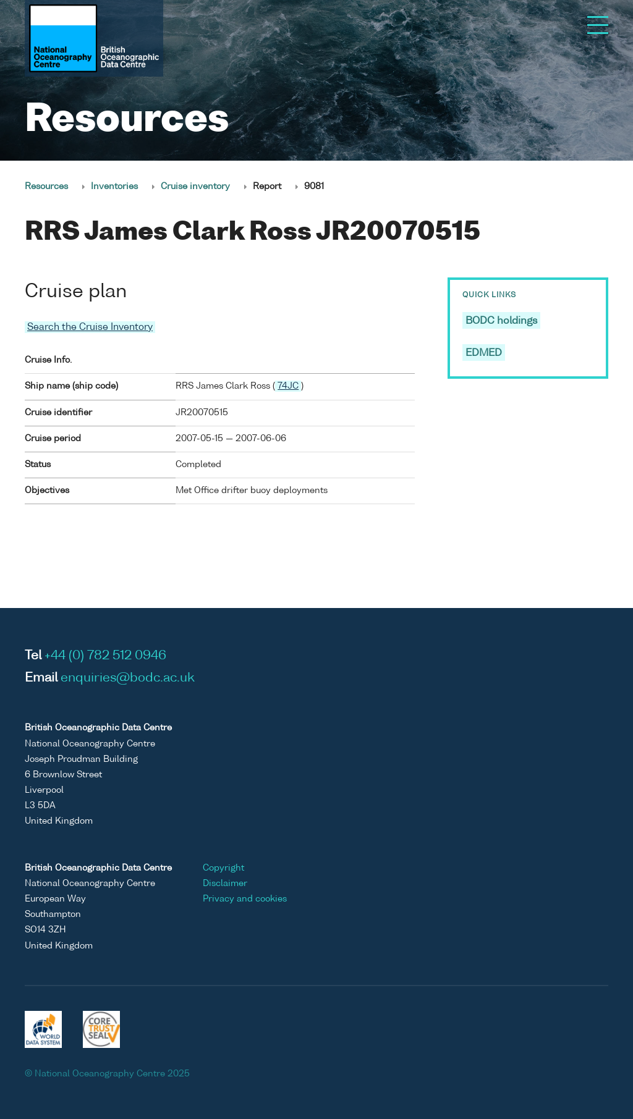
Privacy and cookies (245, 899)
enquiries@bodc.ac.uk (128, 678)
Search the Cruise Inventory (90, 327)
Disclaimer (225, 883)
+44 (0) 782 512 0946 (105, 656)
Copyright (223, 868)
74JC (288, 386)
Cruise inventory (195, 186)
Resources (46, 186)
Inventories (114, 186)
